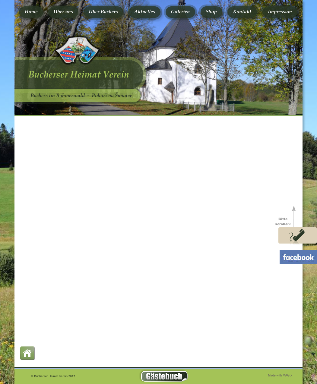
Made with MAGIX (280, 375)
